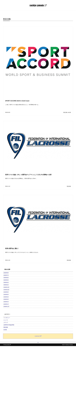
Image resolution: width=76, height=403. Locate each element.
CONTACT (38, 382)
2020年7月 (7, 278)
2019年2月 (7, 324)
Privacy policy (7, 401)
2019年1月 (7, 328)
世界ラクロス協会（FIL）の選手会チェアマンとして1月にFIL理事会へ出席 (28, 174)
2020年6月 (7, 282)
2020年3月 (7, 294)
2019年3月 (7, 320)
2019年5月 (7, 311)
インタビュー (7, 346)
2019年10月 (7, 303)
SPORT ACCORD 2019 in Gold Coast (17, 101)
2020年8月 (7, 273)
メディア (6, 354)
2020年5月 (7, 286)
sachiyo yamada (38, 5)
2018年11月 (7, 333)
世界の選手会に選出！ (12, 248)
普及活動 (65, 112)
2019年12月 (7, 299)
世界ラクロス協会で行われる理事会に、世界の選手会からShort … (21, 178)
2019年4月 (7, 316)
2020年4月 (7, 290)
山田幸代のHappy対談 (9, 358)
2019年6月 (7, 307)
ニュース (6, 350)
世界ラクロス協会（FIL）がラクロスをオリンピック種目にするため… (22, 252)
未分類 (69, 112)
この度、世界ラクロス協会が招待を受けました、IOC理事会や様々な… (22, 104)
